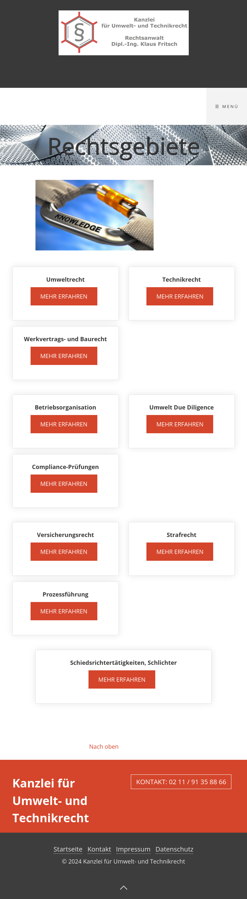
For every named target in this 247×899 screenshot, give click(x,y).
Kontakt (99, 849)
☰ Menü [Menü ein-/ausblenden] (227, 106)
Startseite (68, 849)
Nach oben (103, 746)
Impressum (133, 849)
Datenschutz (175, 849)
